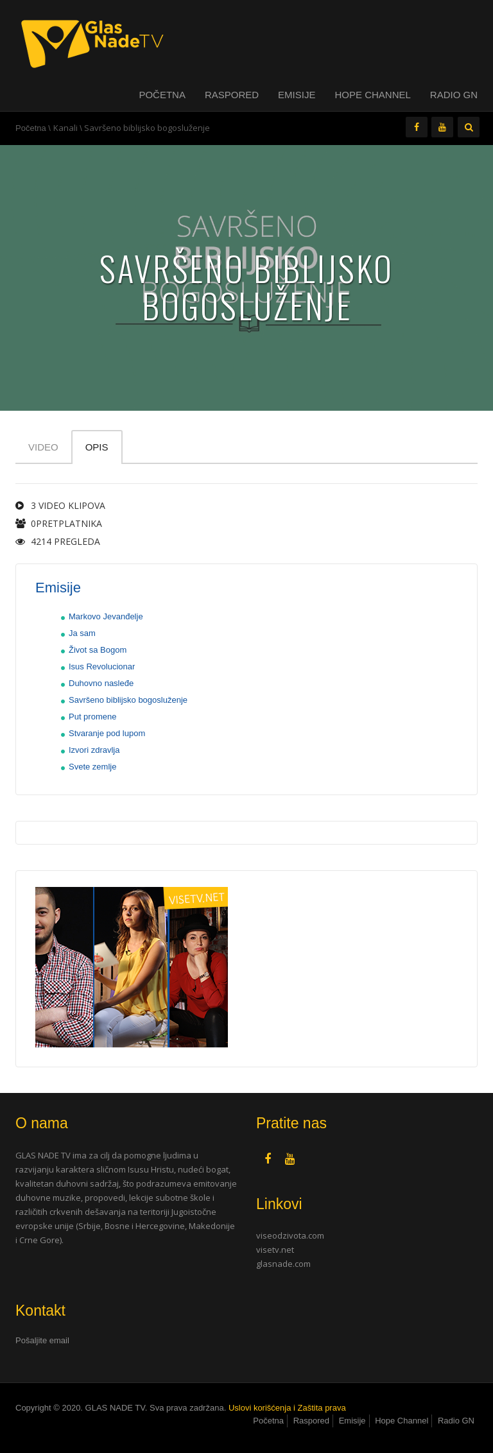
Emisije (296, 94)
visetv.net (275, 1249)
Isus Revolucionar (102, 666)
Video (43, 447)
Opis (96, 447)
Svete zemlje (92, 766)
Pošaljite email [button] (42, 1340)
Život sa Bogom (97, 650)
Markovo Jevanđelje (106, 616)
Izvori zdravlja (94, 750)
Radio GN (454, 94)
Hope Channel (372, 94)
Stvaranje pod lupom (107, 733)
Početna (162, 94)
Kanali (65, 127)
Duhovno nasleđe (101, 683)
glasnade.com (283, 1263)
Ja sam (82, 633)
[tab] (126, 1341)
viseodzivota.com (290, 1235)
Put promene (92, 716)
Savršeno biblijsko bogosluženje (128, 700)
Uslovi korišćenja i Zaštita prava (287, 1408)
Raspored (232, 94)
